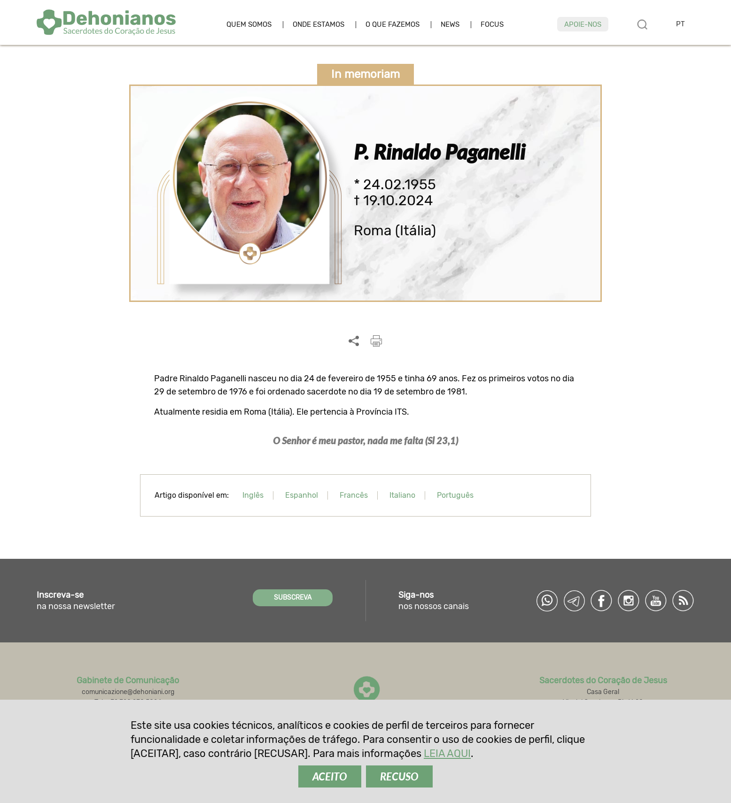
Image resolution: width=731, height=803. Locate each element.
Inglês (253, 495)
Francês (354, 495)
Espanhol (301, 495)
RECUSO (399, 776)
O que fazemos (393, 24)
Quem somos (249, 24)
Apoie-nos (582, 24)
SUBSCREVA (292, 598)
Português (455, 495)
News (450, 24)
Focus (492, 24)
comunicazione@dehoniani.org (128, 692)
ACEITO (329, 776)
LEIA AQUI (447, 753)
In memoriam (365, 74)
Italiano (402, 495)
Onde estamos (318, 24)
